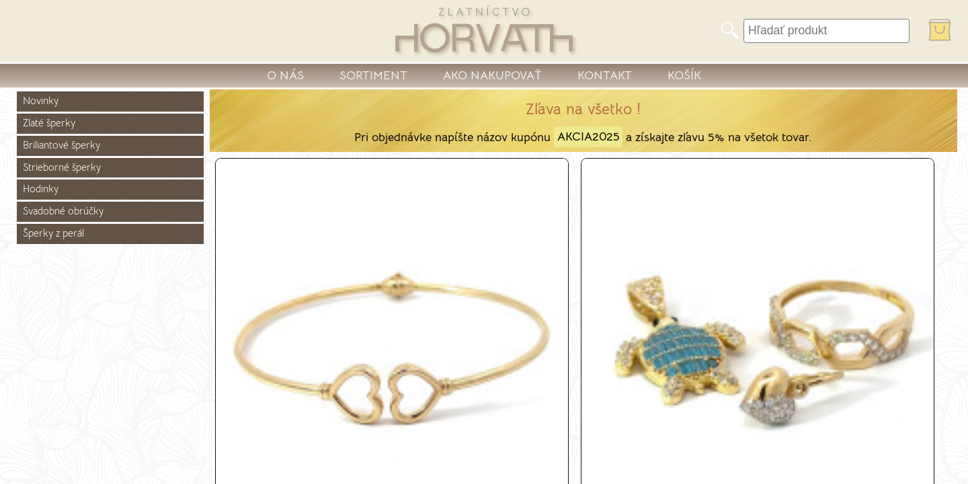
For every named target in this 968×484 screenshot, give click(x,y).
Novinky (40, 101)
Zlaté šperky (49, 123)
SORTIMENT (373, 75)
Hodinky (40, 189)
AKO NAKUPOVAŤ (492, 75)
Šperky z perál (53, 233)
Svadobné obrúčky (63, 211)
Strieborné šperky (62, 167)
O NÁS (285, 75)
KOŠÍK (684, 75)
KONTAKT (604, 75)
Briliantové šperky (61, 145)
